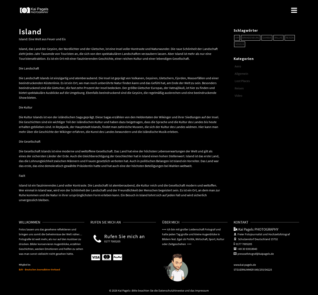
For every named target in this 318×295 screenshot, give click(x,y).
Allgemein (241, 74)
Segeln (239, 44)
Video (238, 95)
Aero (238, 66)
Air (237, 37)
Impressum (202, 290)
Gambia (267, 37)
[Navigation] (294, 10)
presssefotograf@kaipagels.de (254, 254)
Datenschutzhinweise (171, 290)
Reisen (290, 37)
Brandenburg (250, 37)
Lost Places (242, 81)
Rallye (278, 37)
